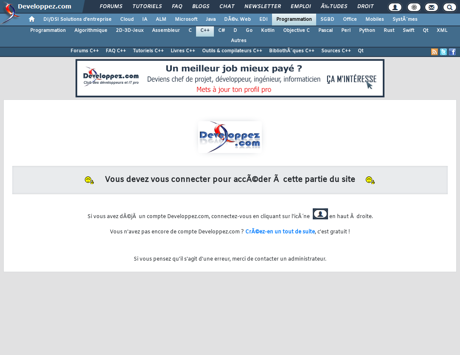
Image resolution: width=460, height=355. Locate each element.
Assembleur (166, 31)
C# (221, 31)
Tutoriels (147, 6)
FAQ (177, 6)
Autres (239, 41)
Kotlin (268, 31)
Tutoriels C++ (148, 51)
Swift (408, 31)
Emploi (300, 6)
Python (367, 31)
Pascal (325, 31)
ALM (161, 20)
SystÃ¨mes (405, 20)
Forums (111, 6)
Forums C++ (84, 51)
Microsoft (186, 20)
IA (144, 20)
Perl (346, 31)
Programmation (294, 20)
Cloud (127, 20)
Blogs (200, 6)
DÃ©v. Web (237, 20)
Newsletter (262, 6)
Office (350, 20)
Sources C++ (336, 51)
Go (249, 31)
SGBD (327, 20)
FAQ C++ (116, 51)
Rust (389, 31)
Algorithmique (90, 31)
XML (442, 31)
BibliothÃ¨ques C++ (291, 51)
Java (211, 20)
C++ (205, 31)
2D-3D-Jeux (129, 31)
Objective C (296, 31)
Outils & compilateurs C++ (232, 51)
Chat (227, 6)
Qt (425, 31)
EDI (263, 20)
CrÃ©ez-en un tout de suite (280, 232)
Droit (365, 6)
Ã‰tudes (334, 6)
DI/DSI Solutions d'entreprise (77, 20)
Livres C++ (183, 51)
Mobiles (374, 20)
